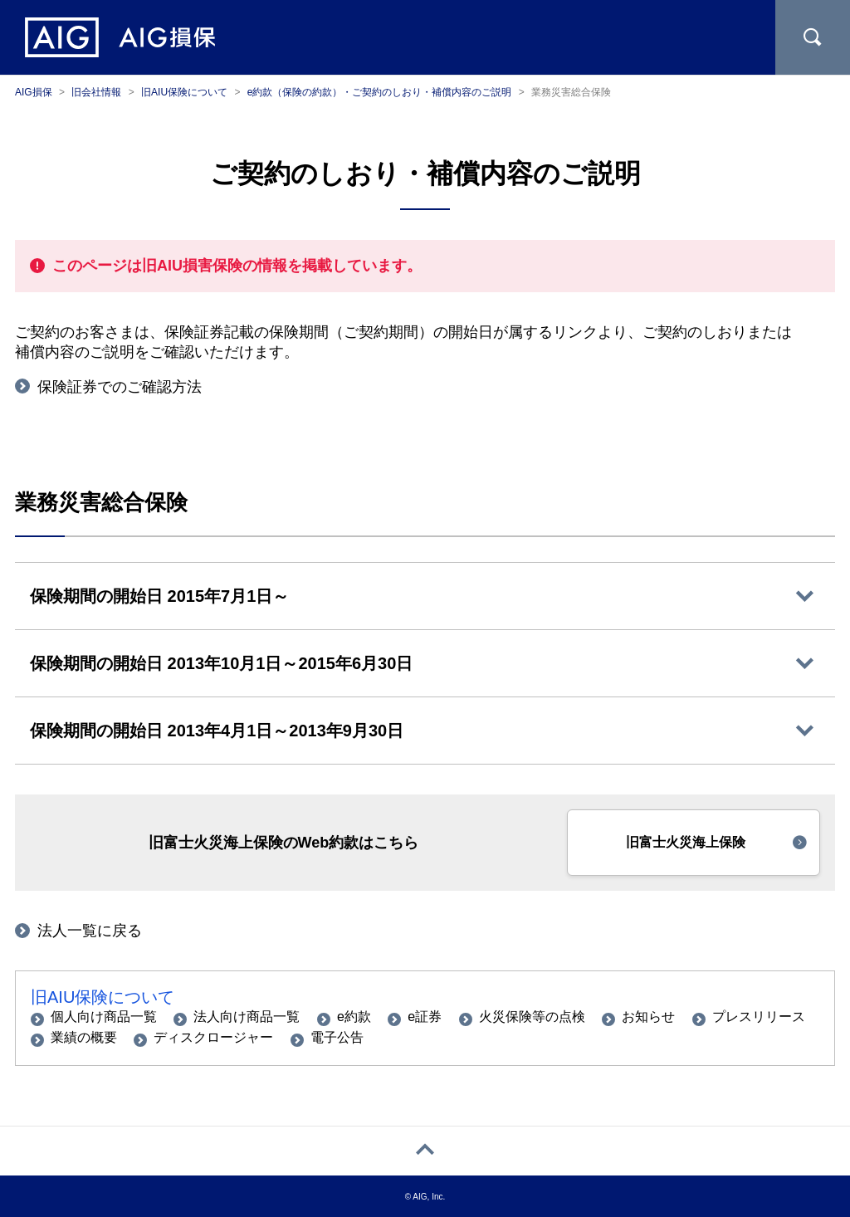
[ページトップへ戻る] (425, 1151)
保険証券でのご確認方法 (119, 387)
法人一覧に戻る (89, 930)
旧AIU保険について (102, 997)
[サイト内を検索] (812, 37)
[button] (693, 842)
